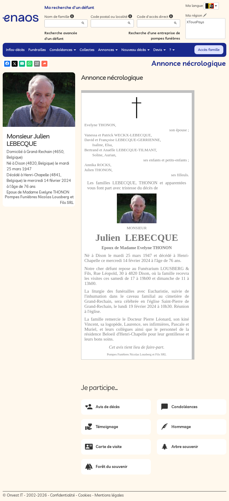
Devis (159, 49)
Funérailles (37, 49)
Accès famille (208, 49)
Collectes (87, 49)
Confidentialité (62, 495)
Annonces (108, 49)
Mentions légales (109, 495)
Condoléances (62, 49)
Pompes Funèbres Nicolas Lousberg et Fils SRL (137, 354)
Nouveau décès (135, 49)
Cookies (84, 495)
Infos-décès (15, 49)
